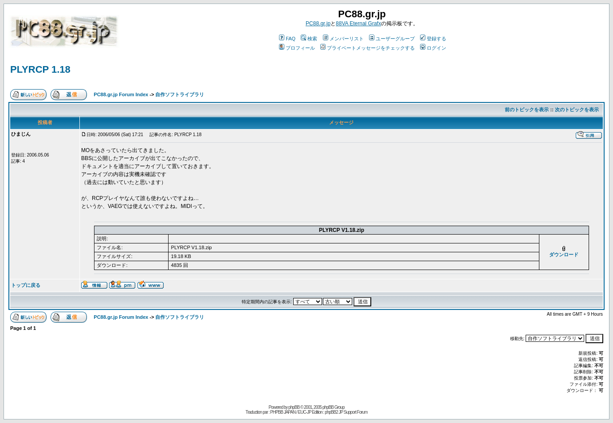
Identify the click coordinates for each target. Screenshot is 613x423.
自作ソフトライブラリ (179, 94)
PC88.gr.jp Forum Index (121, 94)
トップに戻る (25, 285)
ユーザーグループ (392, 38)
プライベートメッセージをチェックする (367, 48)
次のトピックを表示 (577, 109)
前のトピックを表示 (527, 109)
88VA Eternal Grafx (358, 23)
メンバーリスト (343, 38)
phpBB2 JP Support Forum (346, 412)
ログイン (433, 48)
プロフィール (297, 48)
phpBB (293, 407)
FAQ (287, 38)
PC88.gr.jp (318, 23)
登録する (433, 38)
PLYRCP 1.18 (40, 69)
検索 (309, 38)
